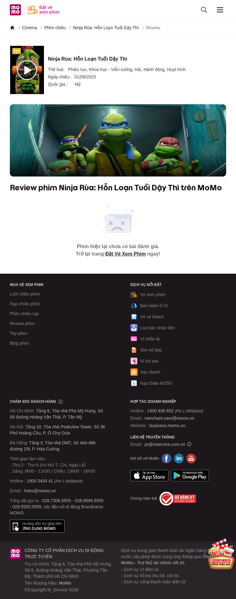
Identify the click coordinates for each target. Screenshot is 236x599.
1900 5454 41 (40, 480)
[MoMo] (12, 27)
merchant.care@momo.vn (169, 418)
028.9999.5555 (89, 500)
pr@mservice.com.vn (165, 444)
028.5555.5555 (27, 506)
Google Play (190, 476)
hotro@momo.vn (40, 490)
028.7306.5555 (56, 500)
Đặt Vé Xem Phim (125, 253)
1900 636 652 (175, 410)
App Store (149, 476)
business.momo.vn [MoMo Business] (167, 425)
